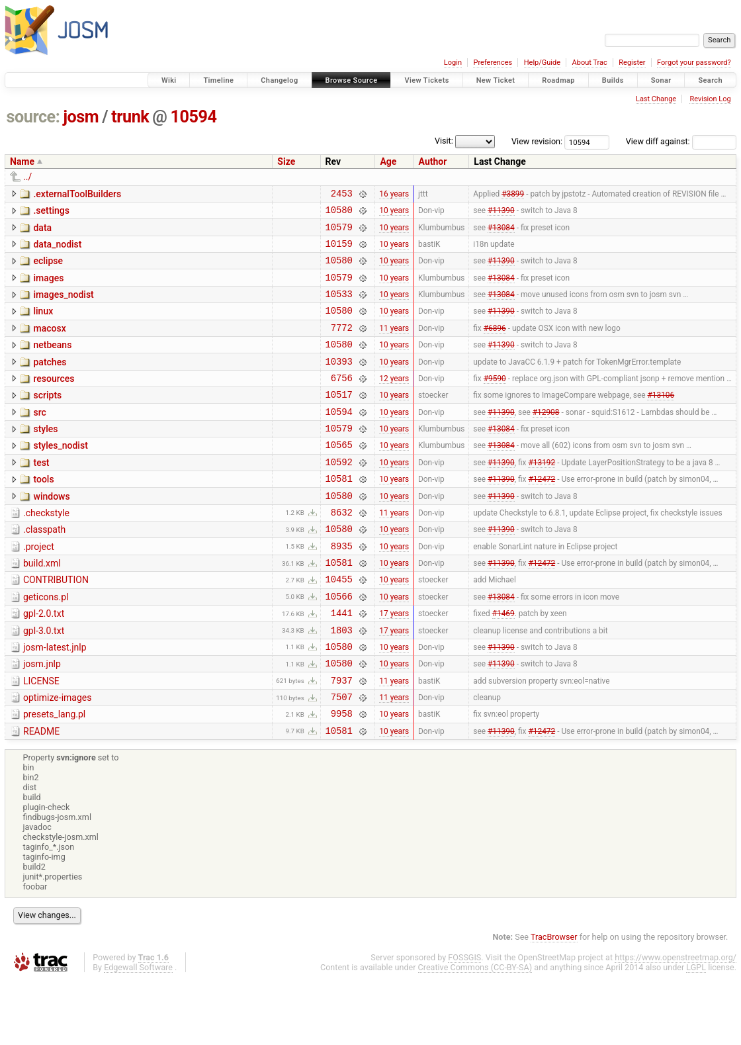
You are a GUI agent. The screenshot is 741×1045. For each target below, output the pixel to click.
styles (45, 456)
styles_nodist (60, 475)
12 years (394, 401)
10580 (339, 213)
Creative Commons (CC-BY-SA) (475, 1033)
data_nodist (57, 250)
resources (53, 400)
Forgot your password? (694, 62)
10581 (339, 514)
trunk (130, 116)
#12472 (541, 514)
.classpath (44, 569)
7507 (342, 758)
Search (710, 80)
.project (38, 588)
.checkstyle (46, 550)
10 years (394, 213)
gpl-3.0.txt (43, 682)
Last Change (656, 99)
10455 (339, 626)
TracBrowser (554, 1002)
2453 (342, 195)
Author (433, 161)
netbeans (52, 362)
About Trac (589, 62)
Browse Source (352, 80)
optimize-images (57, 757)
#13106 (660, 420)
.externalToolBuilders (77, 194)
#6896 (495, 344)
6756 (342, 401)
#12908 (546, 438)
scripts (47, 419)
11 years (394, 344)
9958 (342, 776)
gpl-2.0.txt (43, 663)
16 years (394, 194)
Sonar (661, 80)
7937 (342, 739)
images (48, 288)
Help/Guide (542, 62)
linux (43, 325)
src (39, 438)
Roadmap (558, 80)
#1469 (503, 664)
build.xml (42, 607)
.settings (51, 212)
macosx (49, 344)
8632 (342, 551)
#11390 (501, 213)
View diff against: (681, 141)
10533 (339, 307)
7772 (342, 345)
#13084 (501, 232)
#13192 (541, 495)
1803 (342, 683)
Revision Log (709, 99)
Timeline (218, 80)
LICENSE (41, 738)
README (41, 795)
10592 (339, 495)
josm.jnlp (42, 719)
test (41, 494)
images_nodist (63, 306)
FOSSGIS (464, 1023)
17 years (394, 664)
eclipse (48, 268)
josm (81, 116)
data (42, 231)
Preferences (492, 62)
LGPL (696, 1033)
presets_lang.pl (54, 775)
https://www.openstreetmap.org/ (675, 1023)
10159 (339, 251)
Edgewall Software (138, 1033)
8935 (342, 589)
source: (33, 116)
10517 (339, 420)
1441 (342, 664)
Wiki (169, 80)
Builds (613, 80)
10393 (339, 383)
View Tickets (426, 80)
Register (632, 62)
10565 (339, 476)
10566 (339, 645)
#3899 (512, 194)
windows (51, 532)
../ (27, 176)
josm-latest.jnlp (55, 701)
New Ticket (495, 80)
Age (388, 161)
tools (43, 513)
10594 (194, 116)
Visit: (444, 141)
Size (286, 161)
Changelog (279, 80)
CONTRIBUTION (56, 625)
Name (22, 161)
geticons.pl (46, 644)
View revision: (536, 141)
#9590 (495, 401)
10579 (339, 232)
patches (49, 382)
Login (453, 62)
